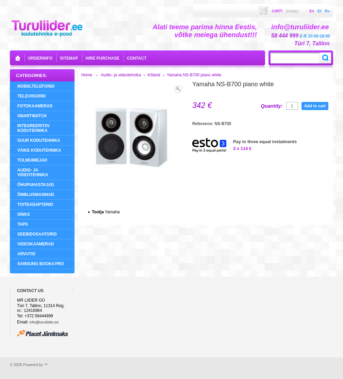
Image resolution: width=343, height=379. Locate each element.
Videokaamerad (35, 244)
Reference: (203, 123)
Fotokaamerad (34, 106)
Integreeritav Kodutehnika (33, 128)
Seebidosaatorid (37, 234)
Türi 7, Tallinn (311, 43)
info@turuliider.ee (44, 322)
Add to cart (315, 106)
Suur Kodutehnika (38, 140)
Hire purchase (102, 58)
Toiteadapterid (35, 204)
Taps (22, 224)
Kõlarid (154, 75)
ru (327, 11)
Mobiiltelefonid (35, 86)
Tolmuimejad (32, 160)
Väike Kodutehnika (39, 150)
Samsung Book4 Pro (40, 263)
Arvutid (26, 254)
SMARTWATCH (32, 115)
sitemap (69, 58)
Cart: (285, 11)
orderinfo (40, 58)
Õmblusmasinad (35, 194)
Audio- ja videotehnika (32, 172)
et (319, 11)
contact (137, 58)
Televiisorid (31, 96)
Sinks (23, 214)
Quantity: (271, 106)
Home (86, 75)
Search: (325, 57)
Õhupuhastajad (35, 184)
